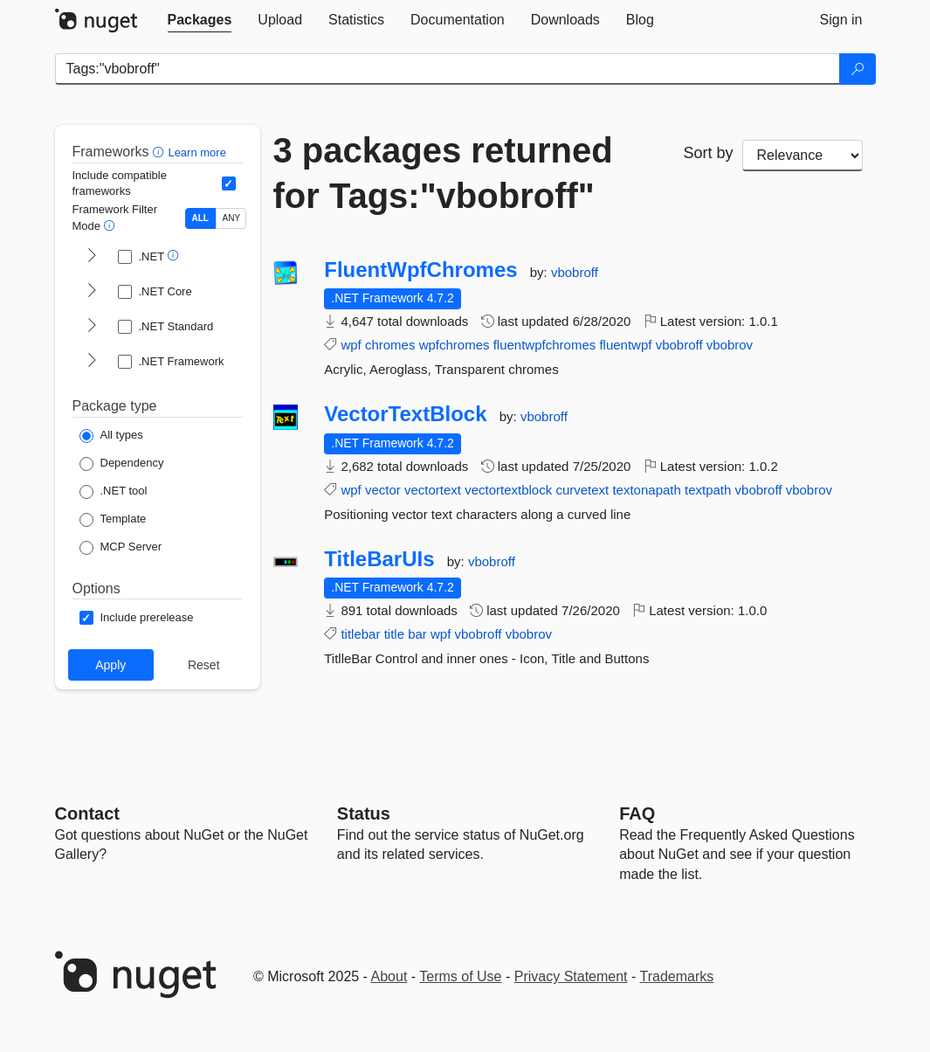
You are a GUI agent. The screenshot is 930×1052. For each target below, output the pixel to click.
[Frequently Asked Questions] (637, 813)
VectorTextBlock (405, 414)
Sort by (709, 153)
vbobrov (729, 344)
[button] (160, 151)
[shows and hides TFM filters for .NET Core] (91, 291)
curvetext (582, 489)
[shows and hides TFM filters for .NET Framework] (91, 361)
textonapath (646, 489)
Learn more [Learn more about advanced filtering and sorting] (196, 152)
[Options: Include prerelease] (136, 618)
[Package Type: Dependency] (121, 464)
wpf (351, 344)
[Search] (857, 69)
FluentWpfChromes (420, 270)
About (389, 976)
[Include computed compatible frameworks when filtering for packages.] (229, 183)
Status (363, 813)
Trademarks (677, 976)
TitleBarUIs (379, 559)
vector (383, 489)
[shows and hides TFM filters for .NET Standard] (91, 326)
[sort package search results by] (802, 155)
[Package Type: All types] (111, 436)
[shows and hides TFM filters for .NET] (91, 256)
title (394, 633)
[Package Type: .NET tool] (113, 492)
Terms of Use (460, 976)
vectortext (432, 489)
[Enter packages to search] (447, 69)
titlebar (360, 633)
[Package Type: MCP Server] (120, 548)
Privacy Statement (571, 976)
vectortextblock (508, 489)
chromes (390, 344)
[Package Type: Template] (113, 520)
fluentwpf (625, 344)
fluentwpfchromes (544, 344)
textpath (708, 489)
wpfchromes (454, 344)
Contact (87, 813)
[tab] (200, 20)
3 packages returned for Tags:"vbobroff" (443, 173)
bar (417, 633)
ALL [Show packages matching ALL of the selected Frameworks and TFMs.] (200, 218)
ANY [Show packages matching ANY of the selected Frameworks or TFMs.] (232, 218)
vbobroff (574, 272)
